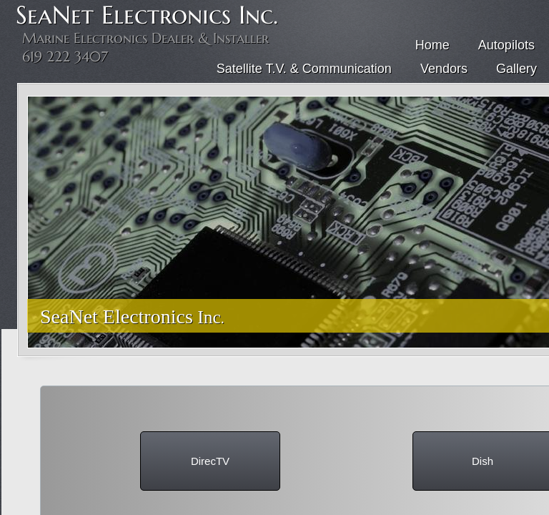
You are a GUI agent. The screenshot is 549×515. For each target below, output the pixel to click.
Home (432, 45)
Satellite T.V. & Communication (304, 69)
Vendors (444, 69)
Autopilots (506, 45)
